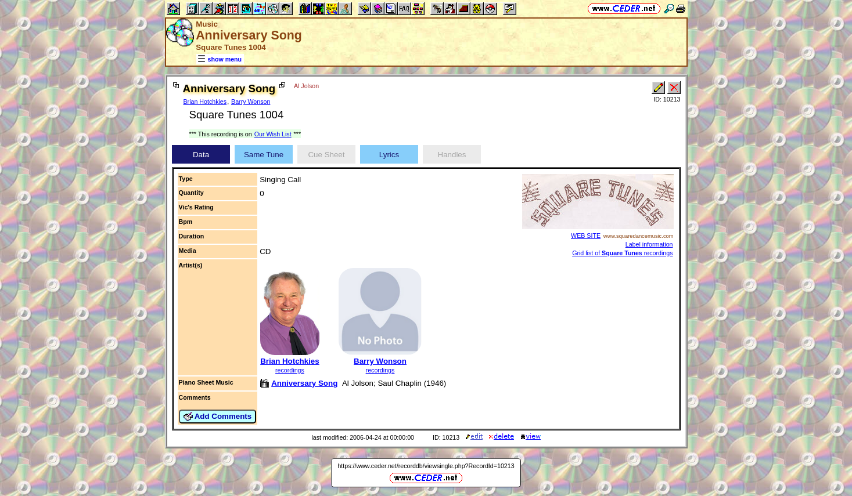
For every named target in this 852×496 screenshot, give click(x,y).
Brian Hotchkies (205, 101)
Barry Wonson (250, 101)
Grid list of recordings (622, 252)
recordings (289, 370)
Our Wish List (273, 134)
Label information (649, 244)
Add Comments (218, 416)
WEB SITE (586, 235)
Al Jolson (306, 85)
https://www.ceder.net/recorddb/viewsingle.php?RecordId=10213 (425, 465)
